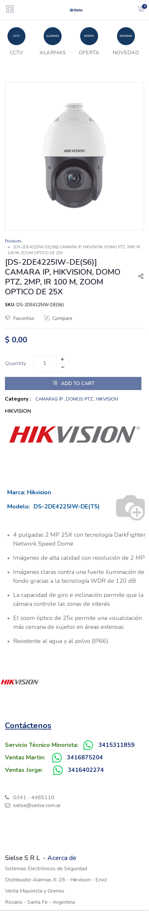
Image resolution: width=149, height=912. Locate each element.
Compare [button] (58, 318)
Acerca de (61, 857)
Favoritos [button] (19, 318)
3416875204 (85, 757)
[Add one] (62, 359)
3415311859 (116, 745)
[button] (138, 277)
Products (13, 241)
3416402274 (86, 770)
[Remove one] (62, 367)
